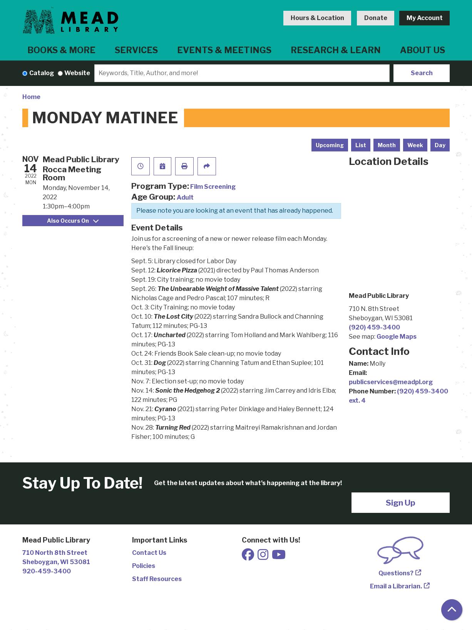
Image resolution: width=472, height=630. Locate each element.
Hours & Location (317, 18)
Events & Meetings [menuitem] (224, 50)
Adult (185, 197)
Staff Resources (157, 579)
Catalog (41, 73)
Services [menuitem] (136, 50)
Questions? (395, 573)
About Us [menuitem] (422, 50)
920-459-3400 (46, 571)
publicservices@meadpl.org (391, 382)
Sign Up (400, 502)
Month (387, 145)
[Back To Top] (451, 609)
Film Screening (213, 186)
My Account (425, 18)
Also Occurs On (73, 220)
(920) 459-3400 (374, 327)
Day (440, 145)
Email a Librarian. (396, 586)
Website (77, 73)
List (360, 145)
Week (415, 145)
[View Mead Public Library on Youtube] (279, 557)
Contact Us (149, 552)
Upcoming (330, 145)
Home (31, 97)
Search (422, 73)
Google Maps (397, 336)
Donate (375, 18)
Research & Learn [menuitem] (336, 50)
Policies (143, 566)
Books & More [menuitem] (61, 50)
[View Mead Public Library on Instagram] (263, 557)
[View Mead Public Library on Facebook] (248, 557)
